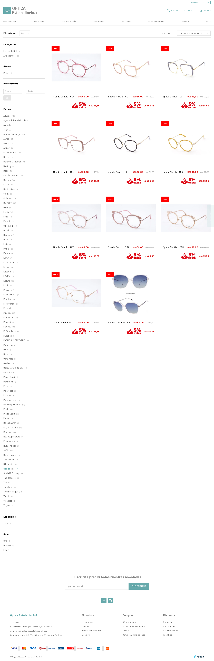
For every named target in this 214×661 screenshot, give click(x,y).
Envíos (125, 630)
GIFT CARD (126, 21)
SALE (208, 21)
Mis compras (169, 626)
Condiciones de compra (133, 626)
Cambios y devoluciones (133, 635)
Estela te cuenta (156, 21)
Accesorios (98, 21)
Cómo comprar (129, 622)
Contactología (69, 21)
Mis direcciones (170, 630)
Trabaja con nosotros (91, 630)
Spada (23, 33)
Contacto (86, 635)
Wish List (167, 635)
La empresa (87, 622)
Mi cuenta (167, 622)
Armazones (39, 21)
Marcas (185, 21)
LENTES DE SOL (9, 21)
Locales (85, 626)
